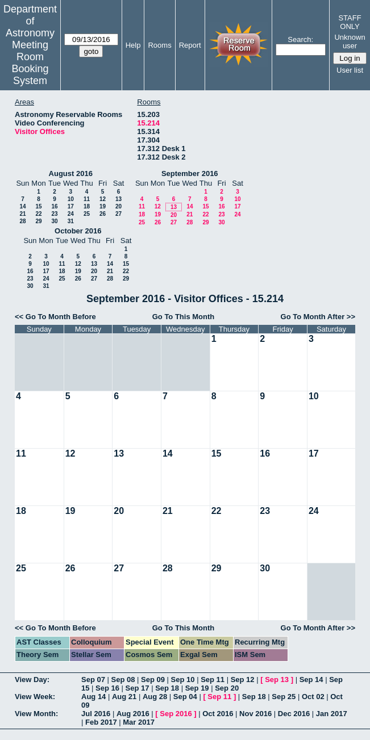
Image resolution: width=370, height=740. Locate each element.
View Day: (32, 679)
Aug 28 (155, 696)
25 (87, 214)
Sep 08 (123, 679)
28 (22, 221)
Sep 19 (197, 688)
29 (38, 221)
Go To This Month (183, 316)
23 (54, 214)
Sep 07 (93, 679)
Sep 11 (213, 679)
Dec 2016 (294, 713)
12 (102, 199)
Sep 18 (167, 688)
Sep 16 (107, 688)
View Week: (35, 696)
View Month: (36, 713)
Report (190, 45)
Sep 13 (277, 679)
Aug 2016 (133, 713)
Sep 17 (137, 688)
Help (133, 45)
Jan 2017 (331, 713)
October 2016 (78, 231)
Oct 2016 (217, 713)
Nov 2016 (255, 713)
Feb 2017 (101, 722)
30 (54, 221)
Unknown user (349, 41)
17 (71, 206)
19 (102, 206)
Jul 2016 (95, 713)
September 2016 (189, 173)
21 (22, 214)
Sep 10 (183, 679)
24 (71, 214)
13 (118, 199)
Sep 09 (153, 679)
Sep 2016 (176, 713)
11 (87, 199)
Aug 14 (93, 696)
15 (38, 206)
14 (22, 206)
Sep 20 (227, 688)
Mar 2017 (139, 722)
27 (118, 214)
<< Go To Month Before (55, 316)
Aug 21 (124, 696)
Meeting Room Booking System (29, 62)
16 (54, 206)
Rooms (159, 45)
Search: (300, 39)
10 (71, 199)
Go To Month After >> (318, 316)
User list (349, 70)
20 (118, 206)
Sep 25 (284, 696)
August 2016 (71, 173)
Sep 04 (185, 696)
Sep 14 (311, 679)
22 (38, 214)
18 (87, 206)
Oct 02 (313, 696)
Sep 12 (243, 679)
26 (102, 214)
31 (71, 221)
